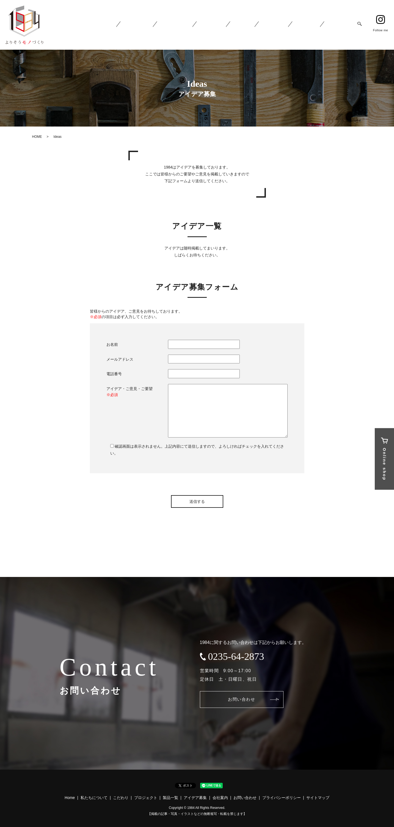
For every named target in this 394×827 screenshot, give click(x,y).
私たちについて (94, 797)
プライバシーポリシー (281, 797)
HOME (37, 137)
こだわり (120, 797)
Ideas (280, 25)
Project (222, 25)
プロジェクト (145, 797)
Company (310, 25)
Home (124, 25)
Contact (340, 25)
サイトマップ (317, 797)
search (360, 25)
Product (251, 25)
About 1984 (152, 25)
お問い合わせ (245, 699)
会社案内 (220, 797)
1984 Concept (188, 25)
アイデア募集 (195, 797)
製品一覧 (170, 797)
